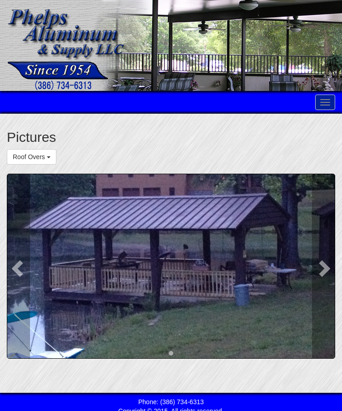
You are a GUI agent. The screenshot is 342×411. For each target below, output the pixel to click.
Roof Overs (31, 156)
